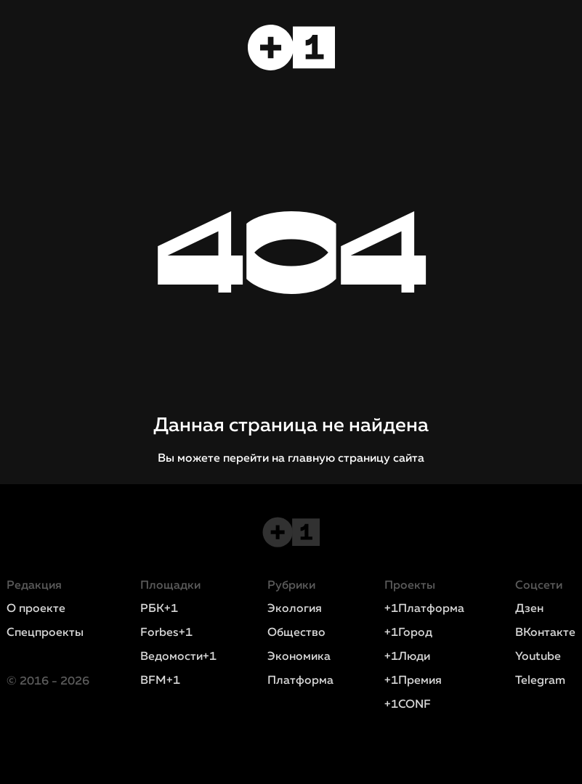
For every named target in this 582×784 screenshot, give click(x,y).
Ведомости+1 (178, 657)
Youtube (538, 657)
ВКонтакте (545, 633)
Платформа (300, 681)
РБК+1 (159, 609)
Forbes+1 (166, 633)
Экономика (299, 657)
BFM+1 (160, 681)
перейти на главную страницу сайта (323, 459)
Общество (296, 633)
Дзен (529, 609)
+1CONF (407, 705)
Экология (294, 609)
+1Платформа (424, 609)
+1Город (408, 633)
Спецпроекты (45, 633)
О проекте (36, 609)
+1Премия (413, 681)
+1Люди (407, 657)
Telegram (540, 681)
